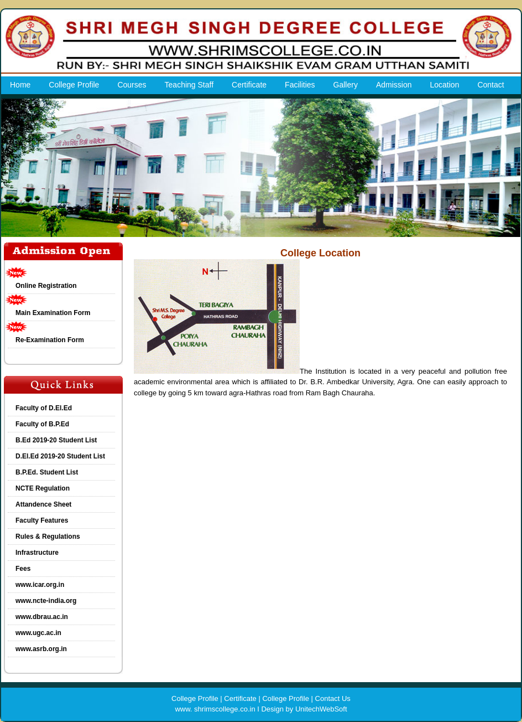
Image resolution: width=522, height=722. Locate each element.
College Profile (74, 84)
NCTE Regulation (42, 488)
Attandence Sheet (43, 504)
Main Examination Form (52, 313)
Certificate (249, 84)
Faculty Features (41, 520)
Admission (394, 84)
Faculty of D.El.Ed (43, 408)
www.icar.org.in (39, 585)
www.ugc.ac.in (38, 633)
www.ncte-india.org (45, 601)
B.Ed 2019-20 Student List (56, 440)
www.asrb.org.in (41, 649)
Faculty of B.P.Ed (42, 424)
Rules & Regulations (47, 536)
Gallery (345, 84)
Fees (22, 569)
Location (445, 84)
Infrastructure (37, 552)
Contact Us (333, 698)
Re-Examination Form (49, 340)
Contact (490, 84)
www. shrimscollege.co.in (215, 709)
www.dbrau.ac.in (41, 617)
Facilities (300, 84)
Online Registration (46, 286)
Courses (131, 84)
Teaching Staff (189, 84)
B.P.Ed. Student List (46, 472)
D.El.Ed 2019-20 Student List (60, 456)
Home (20, 84)
